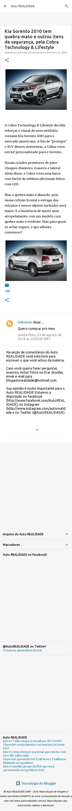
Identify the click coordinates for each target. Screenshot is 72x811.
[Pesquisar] (66, 6)
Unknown (25, 322)
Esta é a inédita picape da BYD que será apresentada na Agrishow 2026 (28, 768)
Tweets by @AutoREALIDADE (22, 650)
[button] (7, 60)
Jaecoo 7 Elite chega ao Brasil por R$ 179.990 (32, 741)
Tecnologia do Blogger (36, 783)
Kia (8, 291)
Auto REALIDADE (23, 6)
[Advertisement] (36, 484)
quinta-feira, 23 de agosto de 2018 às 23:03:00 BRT (40, 337)
